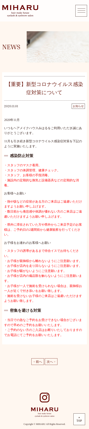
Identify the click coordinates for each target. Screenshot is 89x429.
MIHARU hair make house (20, 11)
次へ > (51, 362)
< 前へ (37, 362)
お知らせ (78, 106)
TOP (79, 420)
